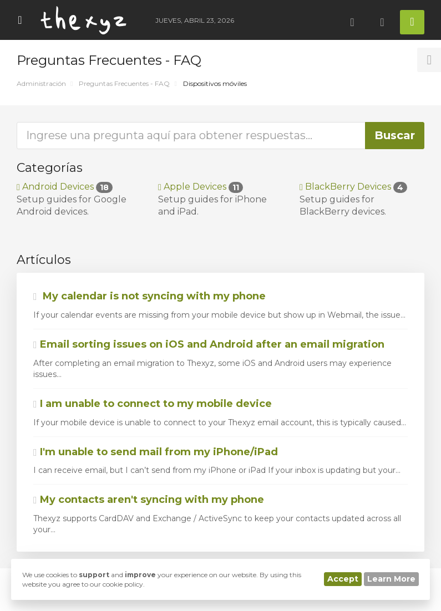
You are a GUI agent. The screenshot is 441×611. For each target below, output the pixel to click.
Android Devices (65, 186)
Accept (342, 579)
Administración (41, 83)
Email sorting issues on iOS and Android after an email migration (208, 344)
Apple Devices (200, 186)
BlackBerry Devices (353, 186)
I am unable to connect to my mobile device (152, 404)
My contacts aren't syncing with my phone (148, 499)
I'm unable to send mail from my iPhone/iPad (155, 452)
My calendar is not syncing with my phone (149, 296)
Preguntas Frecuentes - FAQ (124, 83)
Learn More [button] (391, 579)
